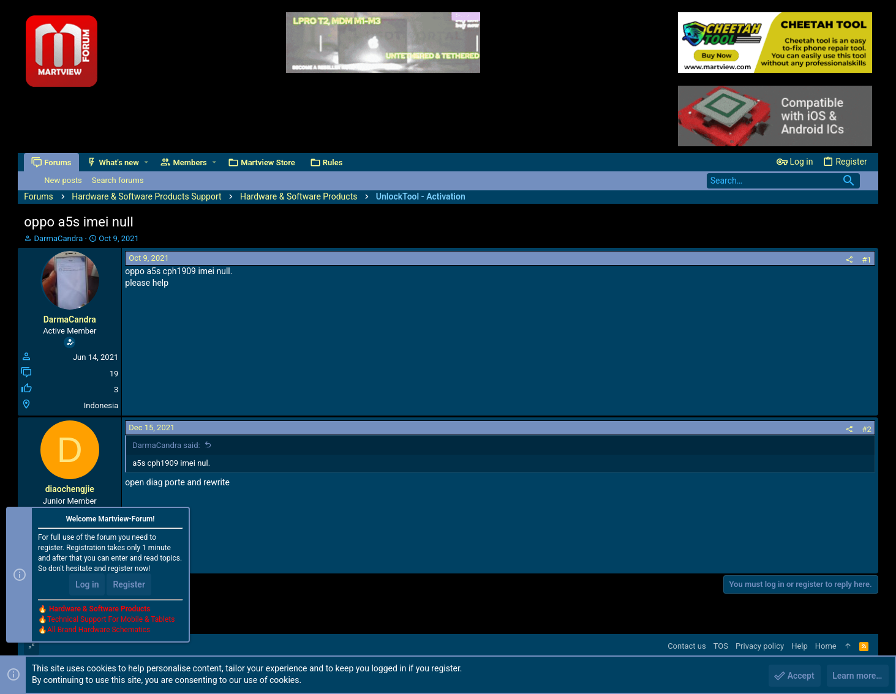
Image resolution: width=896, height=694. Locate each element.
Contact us (687, 646)
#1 (866, 259)
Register (129, 585)
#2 (866, 429)
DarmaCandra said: (166, 445)
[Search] (783, 180)
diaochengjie (69, 489)
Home (826, 646)
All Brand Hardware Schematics (98, 630)
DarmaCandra (58, 238)
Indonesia (101, 405)
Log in (87, 585)
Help (799, 646)
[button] (146, 162)
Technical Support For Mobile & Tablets (111, 620)
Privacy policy (760, 646)
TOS (720, 646)
